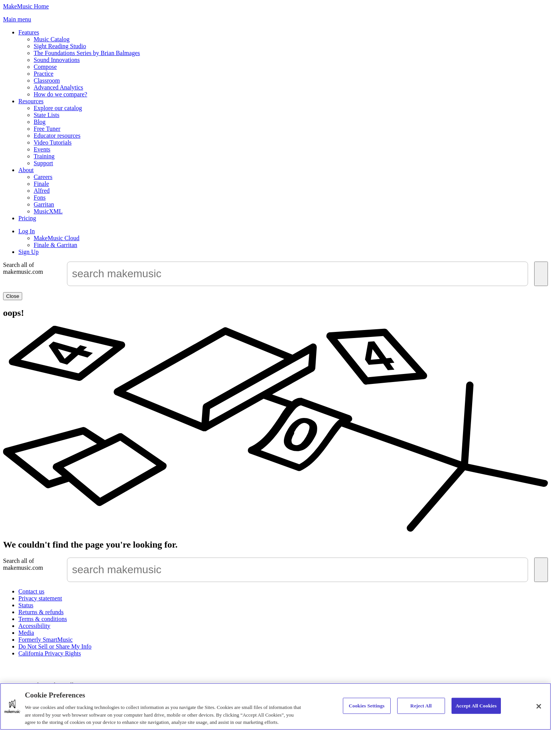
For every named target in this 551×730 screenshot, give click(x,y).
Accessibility (34, 626)
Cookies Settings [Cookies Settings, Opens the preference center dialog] (367, 706)
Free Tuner (47, 128)
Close (12, 296)
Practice (44, 73)
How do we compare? (60, 94)
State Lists (46, 115)
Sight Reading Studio (60, 46)
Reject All (421, 706)
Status (25, 605)
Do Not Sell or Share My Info (54, 646)
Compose (45, 66)
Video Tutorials (53, 142)
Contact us (31, 591)
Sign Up (28, 252)
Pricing (27, 218)
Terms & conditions (42, 619)
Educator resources (57, 135)
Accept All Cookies (476, 706)
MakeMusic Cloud (57, 238)
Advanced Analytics (58, 87)
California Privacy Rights (49, 653)
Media (26, 632)
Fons (40, 197)
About (26, 170)
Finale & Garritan (55, 245)
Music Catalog (52, 39)
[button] (17, 19)
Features (28, 32)
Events (42, 149)
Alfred (42, 190)
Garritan (44, 204)
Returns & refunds (41, 612)
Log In (26, 231)
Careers (43, 177)
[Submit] (541, 274)
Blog (40, 122)
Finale (41, 183)
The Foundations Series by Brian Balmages (87, 53)
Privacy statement (40, 598)
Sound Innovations (57, 60)
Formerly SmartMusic (45, 639)
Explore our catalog (58, 108)
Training (44, 156)
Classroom (47, 80)
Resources (31, 101)
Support (43, 163)
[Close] (538, 706)
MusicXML (48, 211)
